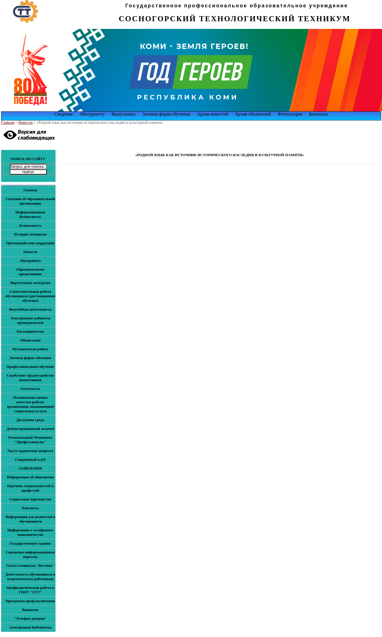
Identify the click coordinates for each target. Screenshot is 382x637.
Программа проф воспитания (30, 601)
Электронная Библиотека (30, 627)
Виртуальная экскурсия (30, 283)
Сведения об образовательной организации (30, 201)
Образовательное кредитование (30, 271)
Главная (7, 122)
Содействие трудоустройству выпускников (30, 377)
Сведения (63, 114)
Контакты (318, 114)
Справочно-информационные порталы (30, 554)
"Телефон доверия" (30, 618)
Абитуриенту (92, 114)
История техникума (30, 234)
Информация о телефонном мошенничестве (30, 532)
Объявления (30, 340)
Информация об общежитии (30, 477)
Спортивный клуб (30, 459)
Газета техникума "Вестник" (30, 565)
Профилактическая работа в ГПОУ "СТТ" (30, 589)
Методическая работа (30, 349)
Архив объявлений (253, 114)
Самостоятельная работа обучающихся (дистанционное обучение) (30, 296)
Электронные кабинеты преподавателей (30, 320)
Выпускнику (124, 114)
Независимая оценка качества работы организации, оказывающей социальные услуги (30, 404)
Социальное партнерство (30, 499)
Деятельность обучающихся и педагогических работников (30, 576)
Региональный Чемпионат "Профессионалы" (30, 439)
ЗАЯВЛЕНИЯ (30, 468)
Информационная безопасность (30, 214)
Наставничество (30, 331)
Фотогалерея (290, 114)
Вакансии (30, 610)
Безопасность (30, 225)
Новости (25, 122)
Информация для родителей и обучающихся (30, 519)
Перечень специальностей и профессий (30, 488)
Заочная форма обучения (166, 114)
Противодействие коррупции (30, 243)
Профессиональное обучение (30, 366)
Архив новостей (212, 114)
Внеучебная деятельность (30, 309)
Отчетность (30, 389)
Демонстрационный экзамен (30, 428)
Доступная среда (30, 420)
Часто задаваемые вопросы (30, 451)
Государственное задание (30, 543)
